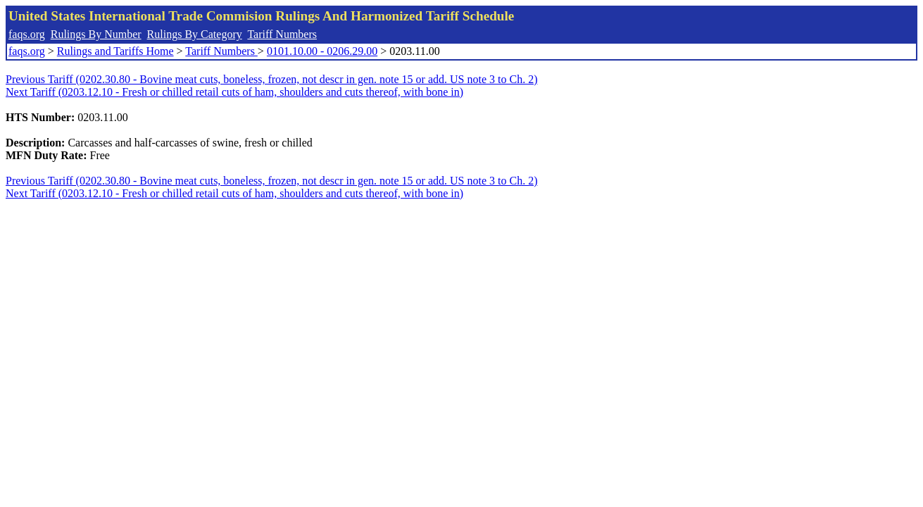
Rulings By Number (96, 34)
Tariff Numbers (282, 34)
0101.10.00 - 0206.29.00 (322, 51)
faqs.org (26, 34)
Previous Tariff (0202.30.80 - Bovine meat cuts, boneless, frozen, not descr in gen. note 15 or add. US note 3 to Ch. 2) (271, 79)
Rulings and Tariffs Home (115, 51)
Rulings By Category (194, 34)
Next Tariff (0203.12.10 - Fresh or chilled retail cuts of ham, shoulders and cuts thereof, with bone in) (234, 92)
